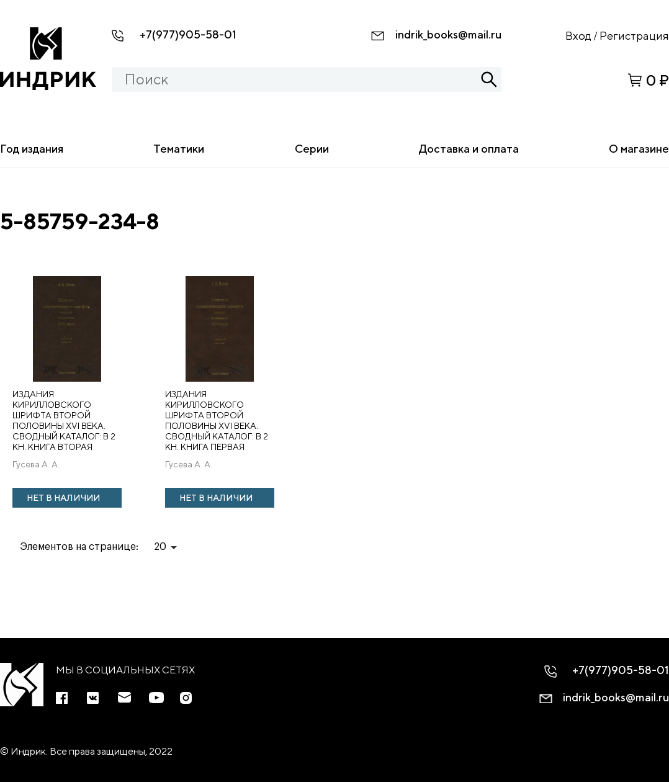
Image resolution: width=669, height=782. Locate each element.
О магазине (639, 148)
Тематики (178, 148)
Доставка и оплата (469, 148)
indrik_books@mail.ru (448, 34)
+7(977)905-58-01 (188, 34)
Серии (312, 148)
